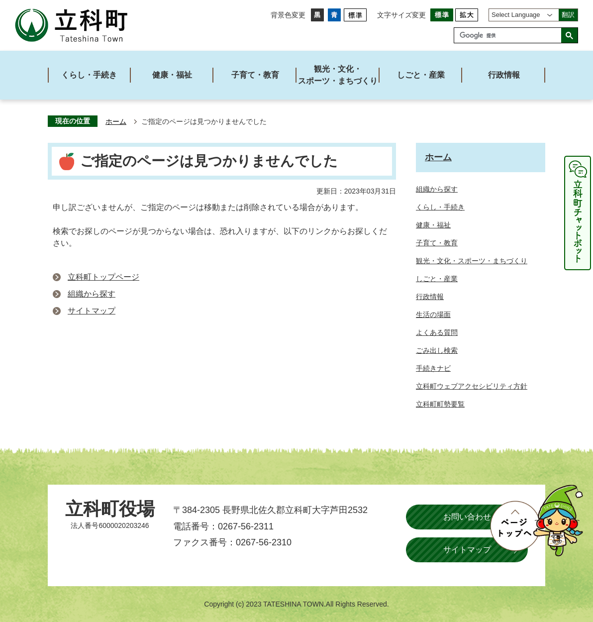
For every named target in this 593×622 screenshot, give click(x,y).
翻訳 (568, 14)
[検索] (510, 35)
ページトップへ (536, 520)
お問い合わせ (467, 517)
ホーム (115, 121)
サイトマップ (91, 311)
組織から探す (91, 294)
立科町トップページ (103, 277)
